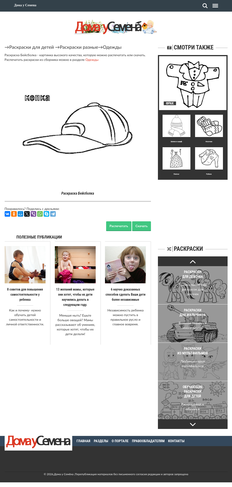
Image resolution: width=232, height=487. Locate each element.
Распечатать (118, 226)
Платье (176, 174)
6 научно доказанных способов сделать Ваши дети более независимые (125, 294)
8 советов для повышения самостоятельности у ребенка (25, 294)
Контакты (176, 441)
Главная (83, 441)
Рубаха (209, 174)
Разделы (101, 441)
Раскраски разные (79, 47)
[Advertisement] (193, 209)
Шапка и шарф (176, 142)
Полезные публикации (39, 237)
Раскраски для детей (31, 47)
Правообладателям (148, 441)
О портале (120, 441)
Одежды (112, 47)
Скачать (141, 226)
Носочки (209, 142)
